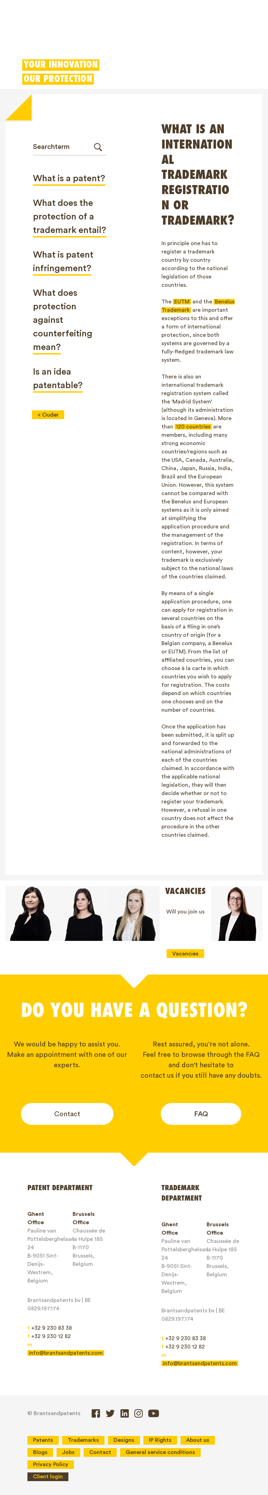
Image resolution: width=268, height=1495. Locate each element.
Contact (67, 1114)
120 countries (193, 426)
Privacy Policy (50, 1464)
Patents (29, 36)
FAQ (201, 1114)
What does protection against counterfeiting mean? (62, 320)
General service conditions (160, 1452)
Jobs (68, 1452)
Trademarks (70, 36)
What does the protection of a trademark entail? (69, 217)
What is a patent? (69, 178)
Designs (110, 36)
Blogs (40, 1452)
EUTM (182, 301)
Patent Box (149, 36)
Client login (194, 36)
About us (197, 1440)
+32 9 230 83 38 (49, 1328)
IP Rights (160, 1440)
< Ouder (48, 415)
